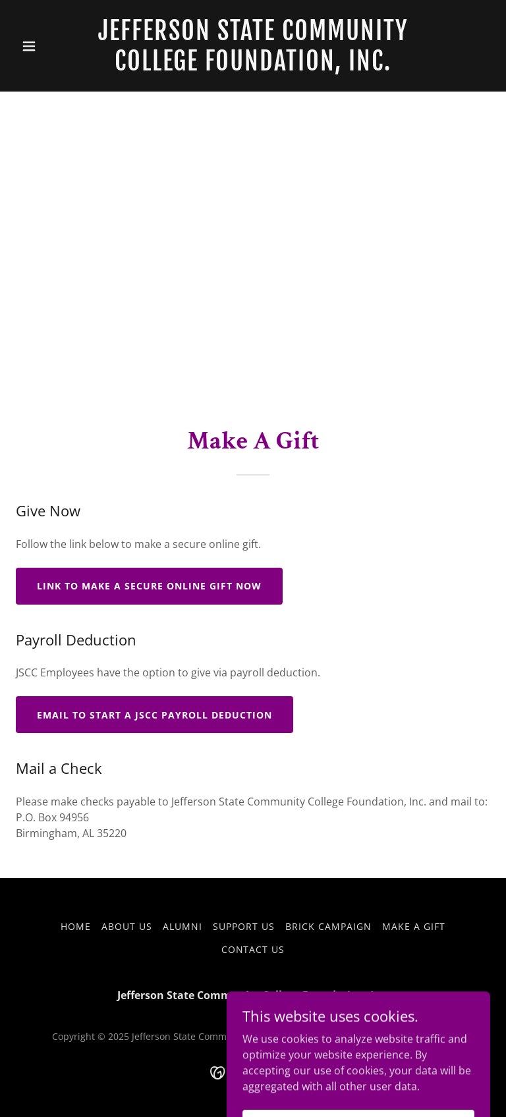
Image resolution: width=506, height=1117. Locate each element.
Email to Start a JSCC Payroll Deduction (154, 715)
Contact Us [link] (253, 949)
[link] (253, 66)
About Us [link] (126, 926)
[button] (51, 46)
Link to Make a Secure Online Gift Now (149, 586)
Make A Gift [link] (413, 926)
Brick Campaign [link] (328, 926)
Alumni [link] (182, 926)
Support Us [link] (244, 926)
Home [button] (76, 926)
